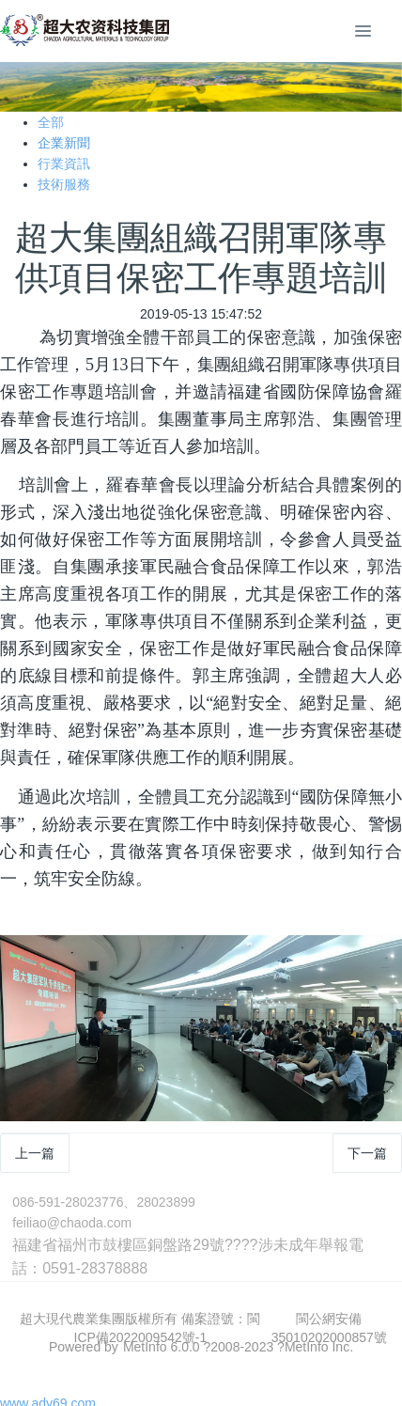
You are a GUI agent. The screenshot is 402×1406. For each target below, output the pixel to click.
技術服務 (64, 184)
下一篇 (367, 1153)
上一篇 (34, 1153)
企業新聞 (64, 142)
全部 (51, 122)
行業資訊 (64, 163)
